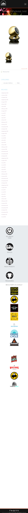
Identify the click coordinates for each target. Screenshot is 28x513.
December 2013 (5, 205)
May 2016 (4, 140)
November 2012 (5, 212)
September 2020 (5, 92)
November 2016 (5, 126)
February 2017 (4, 122)
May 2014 (3, 194)
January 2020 (4, 95)
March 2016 (4, 144)
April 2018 (4, 106)
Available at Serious (7, 83)
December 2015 (5, 151)
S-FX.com (24, 512)
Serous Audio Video (12, 512)
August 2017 (4, 110)
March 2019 (4, 104)
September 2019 (5, 99)
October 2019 (4, 97)
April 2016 (4, 142)
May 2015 (3, 167)
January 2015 (4, 176)
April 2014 (4, 196)
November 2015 (5, 153)
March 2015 (4, 171)
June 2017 (4, 113)
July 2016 (3, 135)
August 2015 (4, 160)
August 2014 (4, 187)
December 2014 (5, 178)
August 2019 (4, 101)
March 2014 (4, 198)
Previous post (6, 71)
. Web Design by (19, 512)
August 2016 (4, 133)
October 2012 (4, 214)
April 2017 (4, 117)
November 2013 (5, 207)
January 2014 (4, 203)
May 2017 (3, 115)
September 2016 (5, 131)
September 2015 (5, 158)
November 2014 (5, 180)
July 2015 (3, 162)
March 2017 (4, 119)
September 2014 (5, 185)
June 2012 (4, 216)
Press (18, 83)
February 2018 (4, 108)
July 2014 (3, 189)
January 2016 (4, 149)
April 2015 (4, 169)
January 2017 (4, 124)
